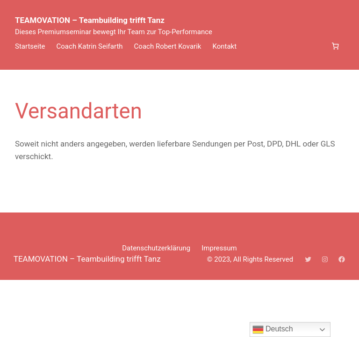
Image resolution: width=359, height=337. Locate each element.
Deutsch (272, 329)
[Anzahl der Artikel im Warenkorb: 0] (335, 46)
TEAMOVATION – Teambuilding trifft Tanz (90, 20)
